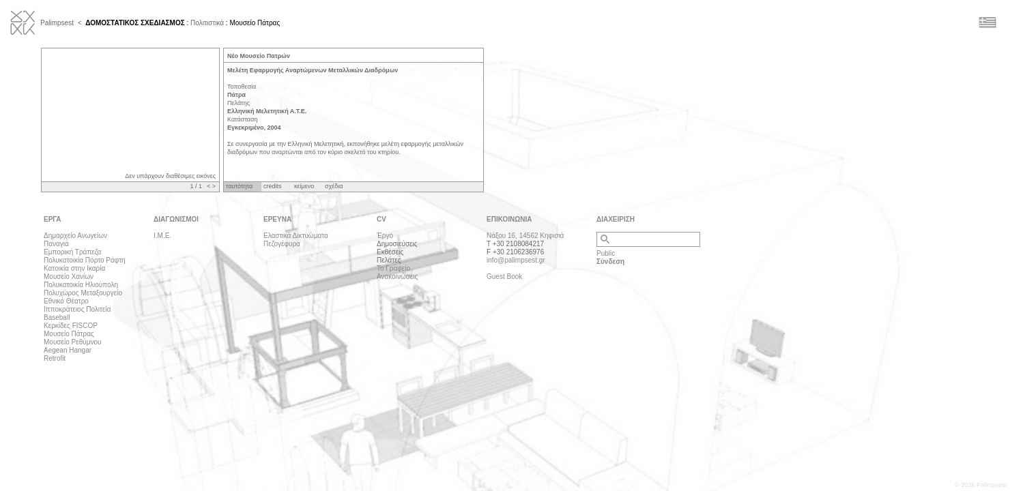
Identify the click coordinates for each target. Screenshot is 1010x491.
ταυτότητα (239, 186)
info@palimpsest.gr (516, 260)
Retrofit (55, 358)
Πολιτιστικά (207, 23)
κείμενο (304, 186)
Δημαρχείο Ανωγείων (75, 235)
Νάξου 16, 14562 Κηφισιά (525, 235)
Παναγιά (56, 244)
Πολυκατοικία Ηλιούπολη (81, 284)
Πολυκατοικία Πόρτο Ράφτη (85, 260)
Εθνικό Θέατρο (66, 301)
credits (272, 186)
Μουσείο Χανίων (68, 276)
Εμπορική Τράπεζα (72, 252)
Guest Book (504, 276)
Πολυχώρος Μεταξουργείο (83, 293)
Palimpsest (57, 23)
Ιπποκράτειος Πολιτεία (77, 309)
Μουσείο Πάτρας (69, 334)
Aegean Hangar (67, 350)
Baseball (57, 317)
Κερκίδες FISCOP (71, 325)
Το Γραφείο (393, 268)
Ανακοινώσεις (397, 276)
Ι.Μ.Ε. (162, 235)
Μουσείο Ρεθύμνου (73, 342)
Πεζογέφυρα (281, 244)
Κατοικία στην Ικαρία (74, 268)
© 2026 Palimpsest (981, 484)
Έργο (385, 235)
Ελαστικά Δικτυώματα (295, 235)
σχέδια (334, 186)
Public (605, 253)
